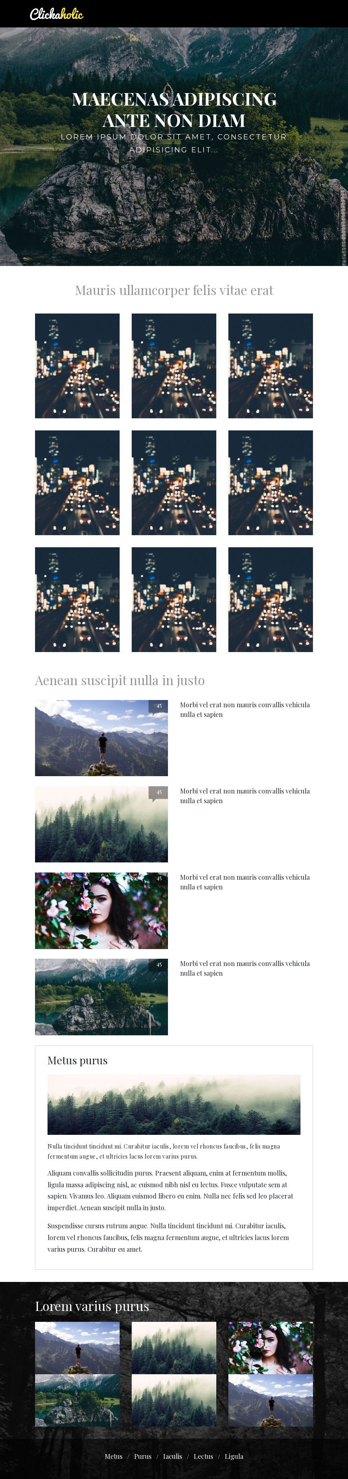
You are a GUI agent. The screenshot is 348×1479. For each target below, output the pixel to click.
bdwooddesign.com (193, 1463)
